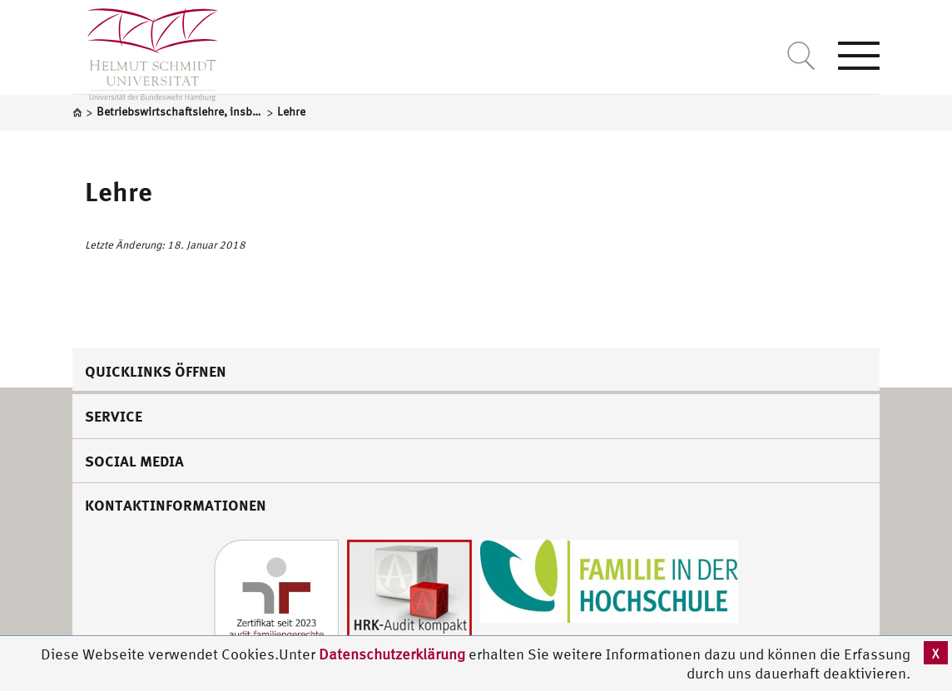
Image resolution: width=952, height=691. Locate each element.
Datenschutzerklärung (392, 654)
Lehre (118, 191)
